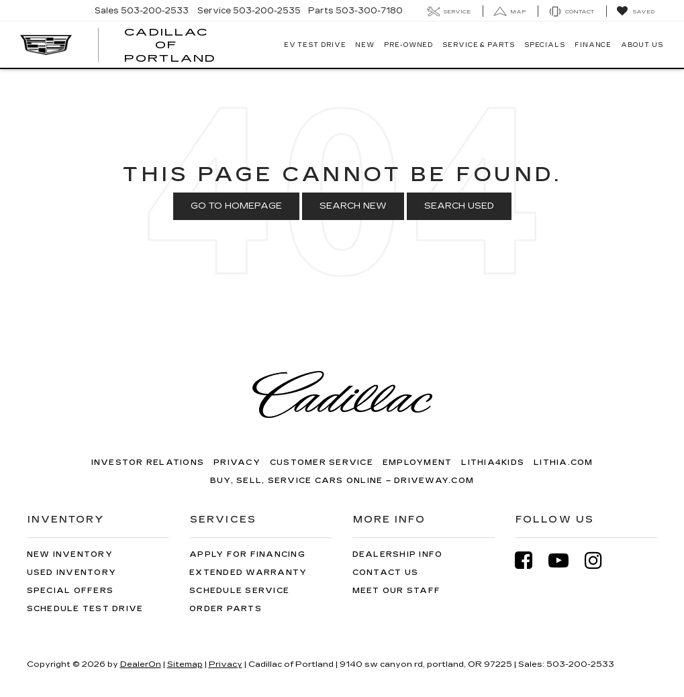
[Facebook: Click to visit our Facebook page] (530, 560)
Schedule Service (239, 590)
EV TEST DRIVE (315, 45)
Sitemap (185, 664)
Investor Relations (148, 462)
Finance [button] (593, 45)
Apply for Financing (247, 554)
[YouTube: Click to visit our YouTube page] (565, 560)
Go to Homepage (236, 206)
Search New (353, 206)
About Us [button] (642, 45)
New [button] (365, 45)
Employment (417, 462)
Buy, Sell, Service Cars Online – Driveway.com (342, 480)
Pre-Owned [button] (408, 45)
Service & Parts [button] (478, 45)
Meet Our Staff (396, 590)
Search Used (459, 206)
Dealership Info (397, 554)
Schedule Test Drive (85, 608)
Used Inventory (72, 572)
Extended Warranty (248, 572)
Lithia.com (563, 462)
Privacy (236, 462)
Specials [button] (544, 45)
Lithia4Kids (492, 462)
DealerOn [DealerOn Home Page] (140, 664)
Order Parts (225, 608)
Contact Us (385, 572)
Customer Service (321, 462)
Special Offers (70, 590)
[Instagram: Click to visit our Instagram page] (600, 560)
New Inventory (70, 554)
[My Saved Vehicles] (635, 11)
